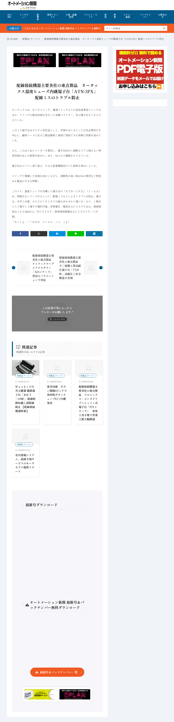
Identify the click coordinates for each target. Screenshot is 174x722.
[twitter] (38, 233)
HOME (9, 15)
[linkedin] (94, 233)
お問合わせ (162, 15)
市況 (105, 15)
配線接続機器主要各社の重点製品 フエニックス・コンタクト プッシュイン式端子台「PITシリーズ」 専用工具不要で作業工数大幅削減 (89, 402)
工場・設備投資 (71, 15)
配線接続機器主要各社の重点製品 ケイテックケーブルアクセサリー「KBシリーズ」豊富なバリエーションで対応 (43, 267)
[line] (75, 233)
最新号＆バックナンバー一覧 (58, 672)
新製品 (38, 17)
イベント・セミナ (90, 15)
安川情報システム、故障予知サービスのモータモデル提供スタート (24, 463)
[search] (164, 28)
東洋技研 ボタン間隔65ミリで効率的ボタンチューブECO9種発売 (57, 394)
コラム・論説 (127, 15)
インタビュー (24, 15)
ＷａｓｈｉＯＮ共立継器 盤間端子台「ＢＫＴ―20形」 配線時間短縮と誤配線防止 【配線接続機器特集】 (25, 398)
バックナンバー (145, 15)
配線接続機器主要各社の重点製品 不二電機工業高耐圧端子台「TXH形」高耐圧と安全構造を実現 (70, 267)
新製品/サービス (31, 39)
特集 (115, 15)
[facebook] (20, 233)
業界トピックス (52, 15)
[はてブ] (57, 233)
